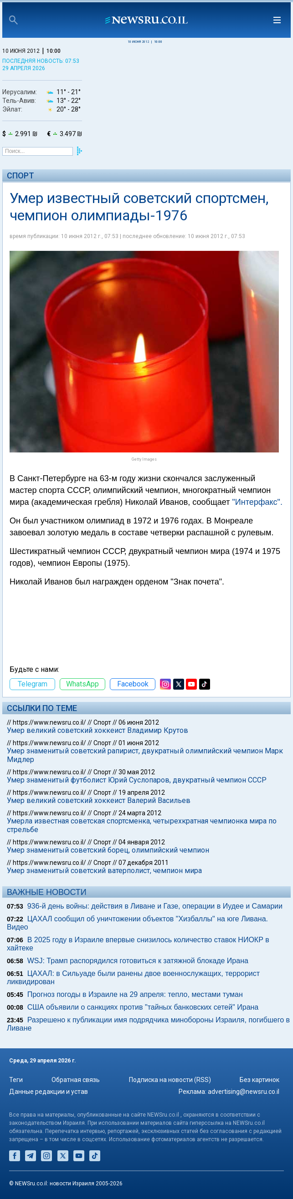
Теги (16, 1079)
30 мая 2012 (136, 772)
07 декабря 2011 (143, 862)
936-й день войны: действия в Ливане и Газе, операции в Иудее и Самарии (155, 906)
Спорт (20, 175)
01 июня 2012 (138, 743)
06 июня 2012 (138, 722)
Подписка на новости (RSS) (170, 1079)
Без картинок (259, 1079)
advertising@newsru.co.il (243, 1091)
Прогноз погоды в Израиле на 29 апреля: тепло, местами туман (135, 994)
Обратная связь (75, 1079)
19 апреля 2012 (141, 792)
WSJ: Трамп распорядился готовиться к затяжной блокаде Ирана (137, 961)
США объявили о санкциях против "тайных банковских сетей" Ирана (143, 1007)
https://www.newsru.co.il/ (49, 722)
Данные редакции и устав (48, 1091)
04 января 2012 (141, 842)
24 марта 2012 (139, 813)
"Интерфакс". (257, 502)
